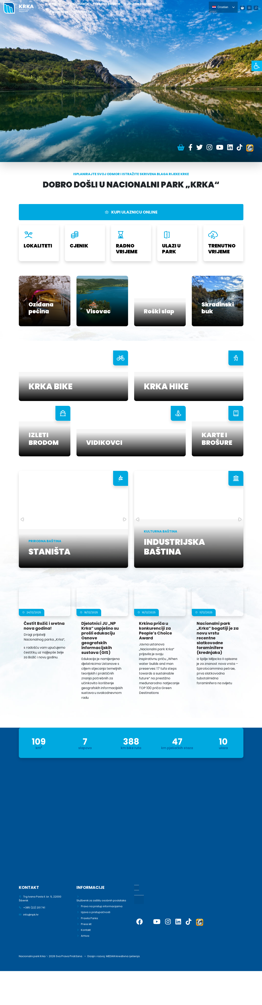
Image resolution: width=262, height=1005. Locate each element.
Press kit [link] (86, 924)
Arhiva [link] (85, 936)
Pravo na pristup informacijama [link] (101, 906)
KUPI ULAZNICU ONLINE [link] (131, 212)
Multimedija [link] (58, 11)
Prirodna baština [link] (106, 4)
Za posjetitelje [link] (77, 4)
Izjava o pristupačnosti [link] (95, 912)
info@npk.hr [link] (31, 914)
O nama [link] (55, 4)
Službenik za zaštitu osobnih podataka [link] (101, 900)
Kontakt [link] (86, 930)
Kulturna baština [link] (138, 4)
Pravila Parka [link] (89, 918)
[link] (256, 66)
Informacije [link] (82, 11)
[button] (22, 519)
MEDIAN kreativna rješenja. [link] (123, 956)
